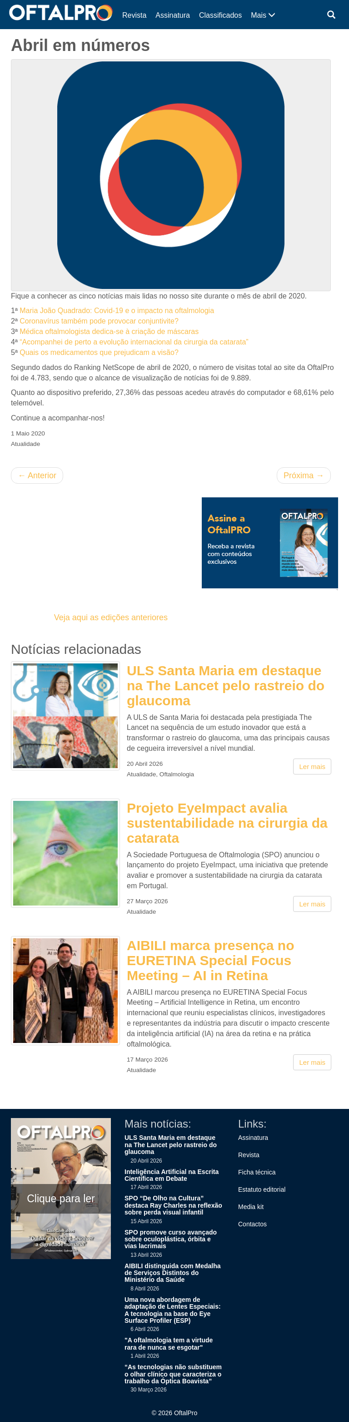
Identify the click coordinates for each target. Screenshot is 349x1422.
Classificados (220, 15)
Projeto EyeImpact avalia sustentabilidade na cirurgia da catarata (227, 822)
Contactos (252, 1224)
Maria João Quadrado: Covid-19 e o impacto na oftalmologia (117, 310)
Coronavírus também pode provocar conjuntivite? (99, 321)
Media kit (251, 1206)
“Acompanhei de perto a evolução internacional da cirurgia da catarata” (134, 342)
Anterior (37, 475)
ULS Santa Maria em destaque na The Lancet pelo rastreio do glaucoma (225, 685)
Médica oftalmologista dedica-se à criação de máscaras (109, 331)
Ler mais (312, 766)
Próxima (304, 475)
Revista (134, 15)
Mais (263, 15)
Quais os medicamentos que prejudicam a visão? (99, 352)
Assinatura (172, 15)
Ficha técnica (256, 1172)
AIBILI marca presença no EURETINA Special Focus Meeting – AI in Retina (210, 960)
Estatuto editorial (261, 1189)
